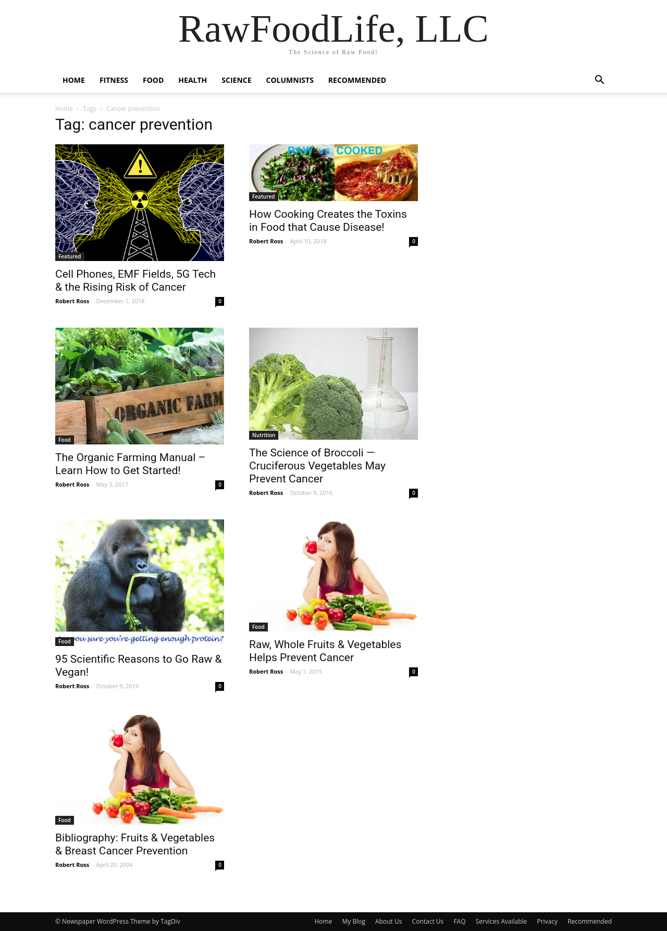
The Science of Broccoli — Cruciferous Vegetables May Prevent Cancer (317, 465)
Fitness (114, 80)
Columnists (290, 80)
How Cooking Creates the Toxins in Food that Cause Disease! (328, 220)
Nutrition (263, 435)
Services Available (501, 921)
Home (74, 80)
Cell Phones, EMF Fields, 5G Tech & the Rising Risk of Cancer (135, 280)
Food (153, 80)
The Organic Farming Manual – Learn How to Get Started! (130, 464)
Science (236, 80)
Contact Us (428, 921)
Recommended (357, 80)
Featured (69, 256)
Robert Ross (72, 301)
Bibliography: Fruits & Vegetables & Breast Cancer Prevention (135, 844)
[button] (599, 81)
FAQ (459, 921)
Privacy (547, 921)
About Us (388, 921)
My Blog (353, 921)
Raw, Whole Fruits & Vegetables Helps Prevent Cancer (325, 651)
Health (192, 80)
